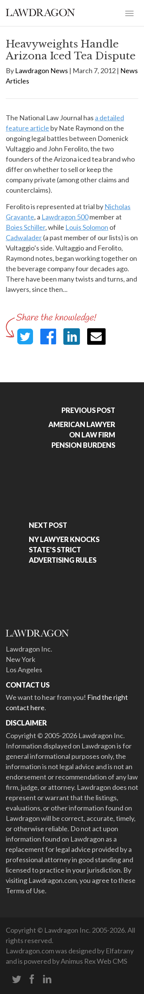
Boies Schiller (25, 227)
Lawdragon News (41, 70)
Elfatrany (120, 951)
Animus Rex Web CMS (94, 961)
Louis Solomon (86, 227)
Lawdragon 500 (64, 217)
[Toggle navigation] (129, 13)
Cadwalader (24, 237)
